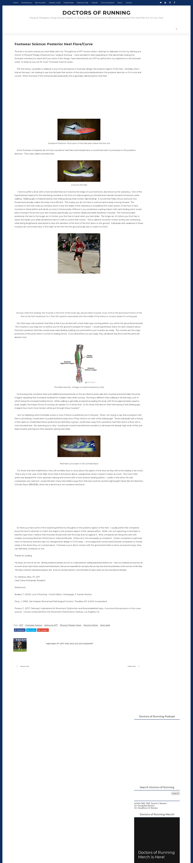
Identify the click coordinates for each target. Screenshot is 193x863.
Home (20, 3)
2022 (134, 254)
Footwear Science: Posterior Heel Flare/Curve (149, 301)
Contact (134, 3)
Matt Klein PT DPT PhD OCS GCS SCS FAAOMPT (71, 689)
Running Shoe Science (140, 211)
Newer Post (29, 713)
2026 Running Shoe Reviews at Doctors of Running (149, 199)
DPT (26, 671)
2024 (135, 249)
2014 (134, 316)
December (139, 270)
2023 (134, 251)
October (138, 276)
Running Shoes (95, 671)
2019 (134, 262)
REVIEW (24, 520)
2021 (134, 257)
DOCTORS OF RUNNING (96, 12)
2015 (134, 313)
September (140, 279)
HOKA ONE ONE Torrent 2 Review (145, 126)
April (136, 289)
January (138, 308)
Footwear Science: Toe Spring (148, 295)
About (124, 3)
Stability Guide (59, 3)
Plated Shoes (73, 3)
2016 (134, 311)
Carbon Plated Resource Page (143, 209)
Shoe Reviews (31, 3)
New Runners (45, 3)
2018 (134, 265)
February (138, 305)
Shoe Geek (110, 671)
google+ (47, 676)
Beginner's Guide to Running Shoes (146, 216)
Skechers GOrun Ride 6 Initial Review (151, 298)
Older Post (112, 713)
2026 (134, 243)
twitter (36, 676)
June (137, 287)
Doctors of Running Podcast (142, 207)
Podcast (99, 3)
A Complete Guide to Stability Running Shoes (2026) (150, 203)
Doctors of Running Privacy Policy (90, 814)
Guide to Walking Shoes (140, 218)
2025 (134, 246)
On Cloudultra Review (139, 128)
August (138, 281)
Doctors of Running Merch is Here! (151, 177)
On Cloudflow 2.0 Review (141, 131)
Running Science (112, 3)
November (139, 273)
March (137, 292)
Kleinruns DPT (55, 671)
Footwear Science (38, 671)
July (136, 284)
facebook (24, 676)
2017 (134, 268)
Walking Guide (87, 3)
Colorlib (106, 856)
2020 (135, 260)
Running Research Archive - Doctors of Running (152, 213)
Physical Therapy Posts (75, 671)
